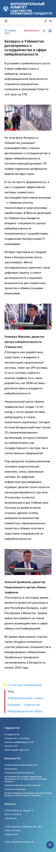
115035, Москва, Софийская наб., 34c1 (23, 826)
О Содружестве (11, 734)
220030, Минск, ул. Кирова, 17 (19, 810)
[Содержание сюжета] (50, 844)
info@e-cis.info (11, 834)
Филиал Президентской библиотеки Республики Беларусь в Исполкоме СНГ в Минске (28, 794)
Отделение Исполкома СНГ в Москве (22, 785)
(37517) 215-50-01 (13, 814)
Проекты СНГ (11, 746)
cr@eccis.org (10, 818)
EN (50, 21)
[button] (48, 102)
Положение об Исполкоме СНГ (19, 773)
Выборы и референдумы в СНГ (19, 742)
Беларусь (14, 704)
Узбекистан (32, 704)
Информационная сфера (24, 711)
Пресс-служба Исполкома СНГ (19, 842)
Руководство (10, 769)
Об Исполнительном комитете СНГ (21, 765)
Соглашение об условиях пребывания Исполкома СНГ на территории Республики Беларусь (25, 779)
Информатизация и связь (25, 698)
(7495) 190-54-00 (12, 830)
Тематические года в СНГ (16, 750)
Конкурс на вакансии (14, 789)
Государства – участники (16, 738)
